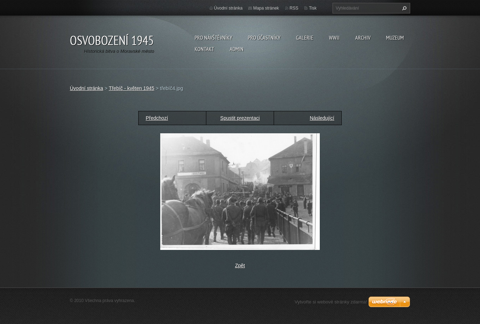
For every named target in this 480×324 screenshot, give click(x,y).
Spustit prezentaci (239, 118)
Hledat (403, 8)
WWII (334, 37)
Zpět (240, 265)
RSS (294, 8)
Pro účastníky (264, 37)
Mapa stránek (266, 8)
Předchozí (157, 118)
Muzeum (395, 37)
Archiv (362, 37)
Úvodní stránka (228, 8)
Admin (237, 48)
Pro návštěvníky (213, 37)
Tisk (313, 8)
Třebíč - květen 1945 (131, 88)
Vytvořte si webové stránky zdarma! (331, 302)
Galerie (304, 37)
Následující (322, 118)
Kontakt (204, 48)
